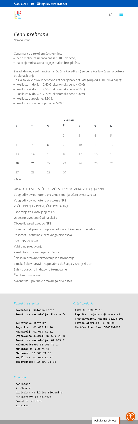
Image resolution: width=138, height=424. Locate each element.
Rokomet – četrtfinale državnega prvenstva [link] (43, 235)
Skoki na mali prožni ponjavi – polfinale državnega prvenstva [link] (54, 229)
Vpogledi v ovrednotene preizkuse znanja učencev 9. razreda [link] (55, 195)
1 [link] (48, 135)
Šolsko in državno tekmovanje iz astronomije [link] (44, 258)
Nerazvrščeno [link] (22, 40)
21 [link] (32, 163)
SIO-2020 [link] (22, 405)
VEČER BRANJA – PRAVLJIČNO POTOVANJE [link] (41, 206)
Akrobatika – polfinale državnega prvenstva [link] (43, 281)
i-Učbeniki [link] (24, 388)
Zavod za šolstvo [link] (29, 401)
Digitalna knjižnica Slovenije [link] (39, 392)
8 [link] (48, 145)
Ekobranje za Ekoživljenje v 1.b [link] (34, 212)
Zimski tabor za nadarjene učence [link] (36, 252)
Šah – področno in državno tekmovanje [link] (40, 269)
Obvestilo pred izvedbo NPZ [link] (32, 223)
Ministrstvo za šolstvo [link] (33, 397)
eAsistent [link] (23, 384)
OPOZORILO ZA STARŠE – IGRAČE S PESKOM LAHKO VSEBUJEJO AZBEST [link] (61, 189)
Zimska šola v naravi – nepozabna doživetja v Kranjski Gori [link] (53, 264)
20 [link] (17, 163)
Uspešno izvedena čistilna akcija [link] (35, 218)
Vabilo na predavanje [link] (28, 246)
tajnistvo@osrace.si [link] (104, 314)
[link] (18, 14)
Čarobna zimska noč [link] (27, 275)
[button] (121, 17)
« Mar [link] (17, 179)
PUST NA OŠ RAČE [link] (26, 241)
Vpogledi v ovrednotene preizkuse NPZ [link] (40, 200)
